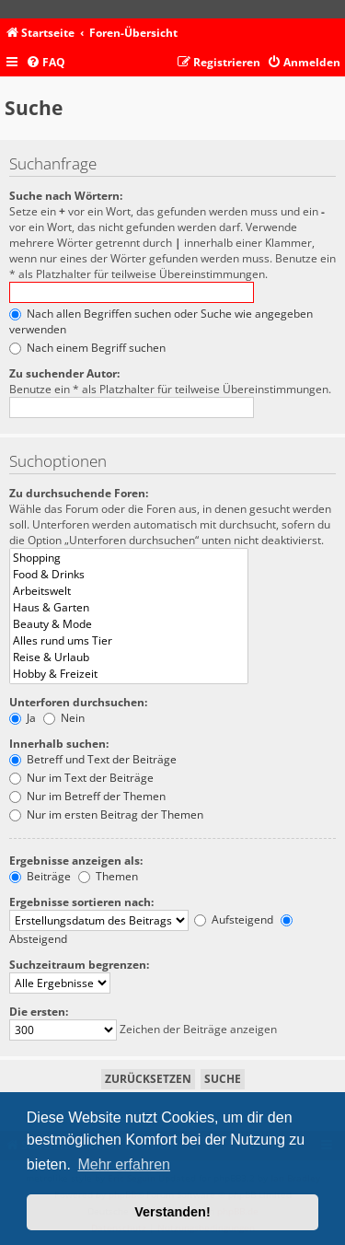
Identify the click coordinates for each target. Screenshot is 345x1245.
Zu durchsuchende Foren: (78, 493)
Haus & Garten (129, 607)
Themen (108, 876)
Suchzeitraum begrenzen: (79, 964)
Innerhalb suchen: (59, 743)
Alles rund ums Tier (129, 641)
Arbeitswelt (129, 591)
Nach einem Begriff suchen (87, 347)
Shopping (129, 558)
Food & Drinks (129, 574)
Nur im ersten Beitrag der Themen (106, 814)
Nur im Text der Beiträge (81, 777)
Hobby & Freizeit (129, 674)
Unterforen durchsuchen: (78, 702)
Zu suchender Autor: (64, 373)
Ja (22, 718)
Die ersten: (38, 1011)
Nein (64, 718)
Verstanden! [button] (172, 1211)
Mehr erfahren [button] (123, 1164)
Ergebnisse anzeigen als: (76, 860)
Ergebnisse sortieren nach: (81, 902)
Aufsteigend (233, 919)
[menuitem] (45, 63)
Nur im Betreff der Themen (87, 796)
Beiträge (40, 876)
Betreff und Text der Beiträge (93, 759)
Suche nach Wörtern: (65, 196)
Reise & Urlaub (129, 657)
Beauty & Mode (129, 624)
